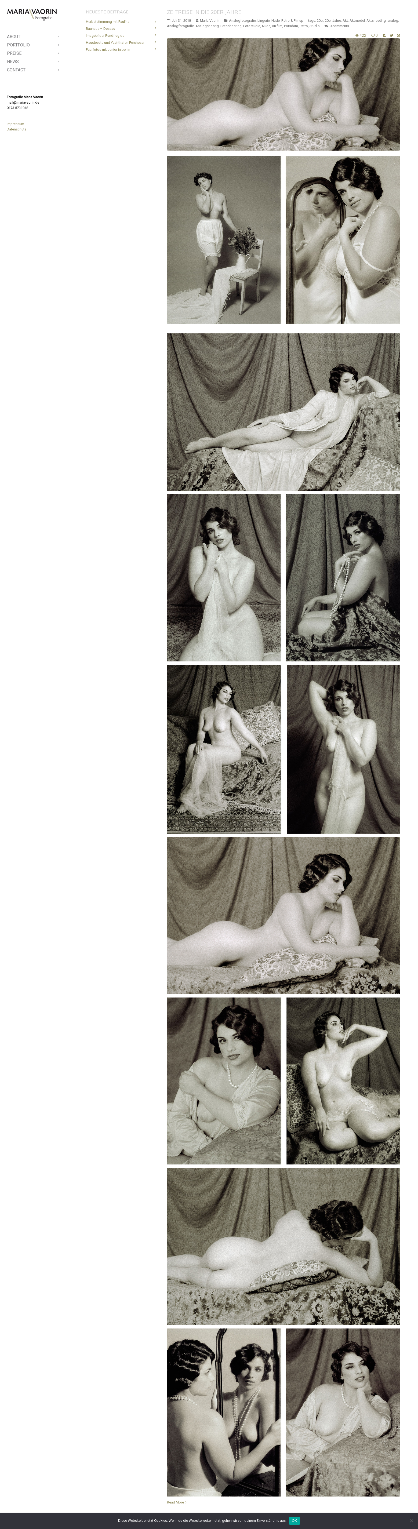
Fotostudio (251, 26)
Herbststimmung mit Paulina (107, 22)
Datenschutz (16, 129)
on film (277, 26)
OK (294, 1521)
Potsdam (291, 26)
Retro (304, 26)
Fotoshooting (231, 26)
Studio (315, 26)
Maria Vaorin (209, 21)
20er (320, 21)
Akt (345, 21)
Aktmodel (357, 21)
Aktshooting (376, 21)
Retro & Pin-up (292, 21)
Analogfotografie (242, 21)
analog (392, 21)
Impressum (15, 124)
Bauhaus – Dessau (100, 29)
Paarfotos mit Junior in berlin (108, 50)
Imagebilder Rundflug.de (105, 36)
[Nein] (411, 1520)
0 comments (339, 26)
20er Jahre (333, 21)
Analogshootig (207, 26)
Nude (275, 21)
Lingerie (263, 21)
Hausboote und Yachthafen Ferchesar (115, 43)
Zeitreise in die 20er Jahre (204, 12)
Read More (175, 1502)
